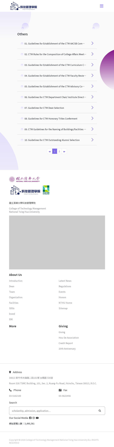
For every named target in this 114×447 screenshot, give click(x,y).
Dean (11, 286)
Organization (15, 297)
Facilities (13, 302)
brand (12, 313)
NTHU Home (65, 302)
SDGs (11, 308)
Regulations (65, 286)
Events (62, 291)
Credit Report (66, 343)
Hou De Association (69, 337)
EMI (11, 319)
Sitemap (63, 308)
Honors (62, 297)
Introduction (15, 280)
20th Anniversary (67, 348)
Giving (62, 332)
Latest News (65, 280)
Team (12, 291)
